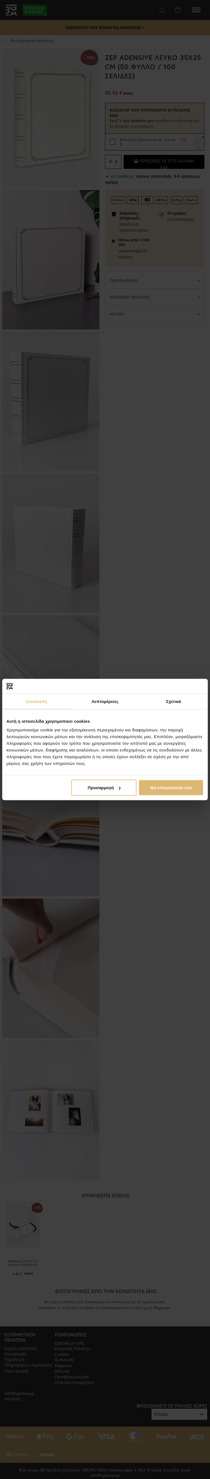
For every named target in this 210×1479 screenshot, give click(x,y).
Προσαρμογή (104, 787)
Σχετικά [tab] (173, 701)
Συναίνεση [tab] (36, 701)
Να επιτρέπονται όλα (171, 787)
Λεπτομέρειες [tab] (105, 701)
